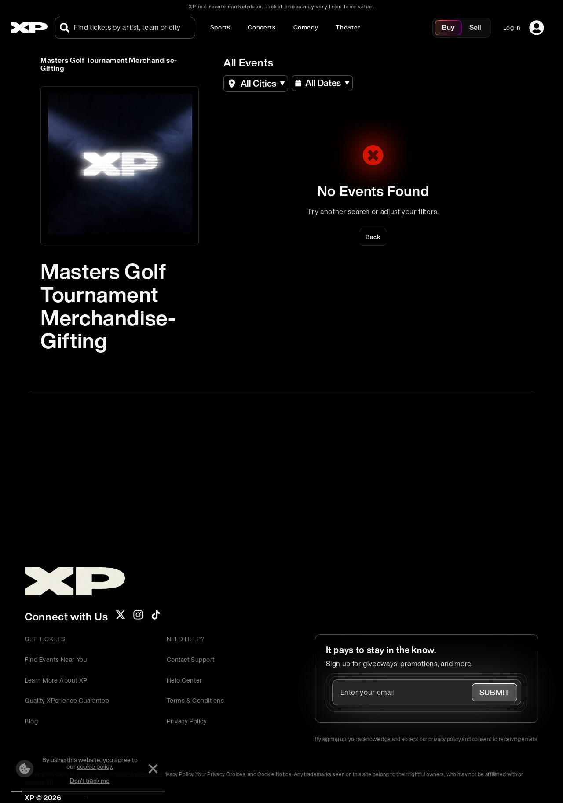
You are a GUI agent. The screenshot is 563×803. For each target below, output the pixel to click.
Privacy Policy (187, 721)
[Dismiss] (153, 769)
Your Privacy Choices (220, 774)
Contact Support (191, 659)
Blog (31, 721)
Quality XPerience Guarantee (67, 700)
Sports (220, 27)
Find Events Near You (56, 659)
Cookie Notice (274, 774)
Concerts (261, 27)
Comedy (305, 27)
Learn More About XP (56, 680)
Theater (348, 27)
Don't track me (90, 780)
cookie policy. (95, 766)
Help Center (184, 680)
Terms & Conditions (195, 700)
